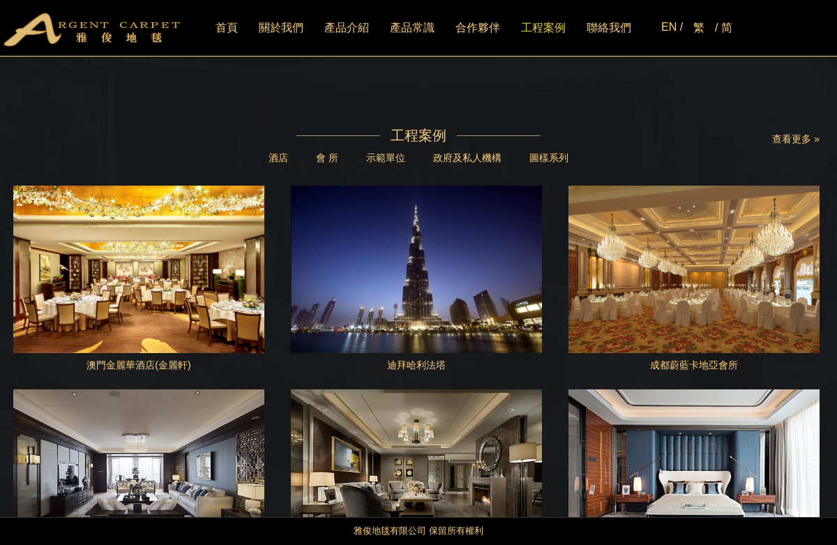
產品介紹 (346, 27)
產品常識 (412, 27)
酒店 (278, 157)
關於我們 (281, 27)
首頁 (227, 27)
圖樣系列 (548, 157)
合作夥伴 (477, 27)
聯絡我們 (609, 27)
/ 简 (723, 27)
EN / (672, 27)
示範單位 (385, 157)
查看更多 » (796, 138)
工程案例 (543, 27)
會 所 (327, 157)
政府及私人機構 (467, 157)
